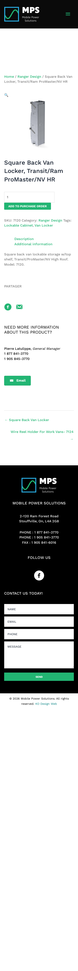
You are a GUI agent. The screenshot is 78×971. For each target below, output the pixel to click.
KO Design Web (46, 703)
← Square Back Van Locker (27, 420)
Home (9, 77)
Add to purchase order (27, 206)
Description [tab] (24, 239)
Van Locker (44, 225)
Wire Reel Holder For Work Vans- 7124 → (42, 433)
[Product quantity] (29, 197)
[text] (39, 609)
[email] (39, 621)
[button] (6, 95)
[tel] (39, 634)
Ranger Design (29, 77)
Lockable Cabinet (18, 225)
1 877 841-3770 (46, 532)
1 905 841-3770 (46, 537)
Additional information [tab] (33, 244)
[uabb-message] (39, 654)
